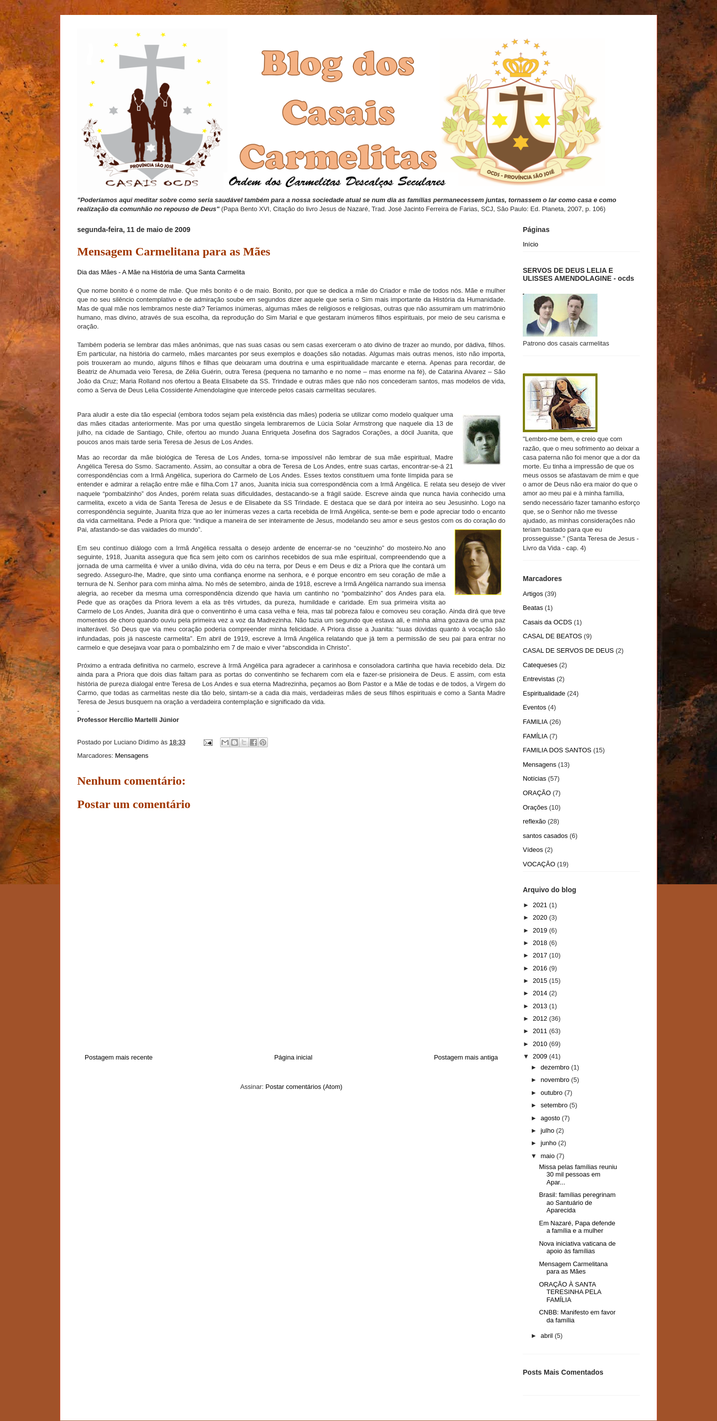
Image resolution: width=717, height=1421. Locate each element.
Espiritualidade (544, 693)
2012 (541, 1018)
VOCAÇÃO (539, 864)
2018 (541, 943)
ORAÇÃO (537, 793)
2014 (541, 993)
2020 (541, 917)
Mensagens (131, 755)
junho (549, 1143)
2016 (541, 968)
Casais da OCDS (547, 622)
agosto (551, 1118)
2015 (541, 980)
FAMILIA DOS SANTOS (557, 750)
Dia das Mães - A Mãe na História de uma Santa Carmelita (161, 272)
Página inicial (293, 1057)
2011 (541, 1031)
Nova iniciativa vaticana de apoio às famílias (577, 1247)
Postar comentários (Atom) (304, 1086)
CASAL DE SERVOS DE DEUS (568, 650)
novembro (556, 1079)
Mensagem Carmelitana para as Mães (573, 1268)
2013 (541, 1006)
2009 (541, 1056)
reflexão (534, 821)
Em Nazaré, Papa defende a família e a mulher (577, 1227)
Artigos (533, 593)
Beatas (533, 607)
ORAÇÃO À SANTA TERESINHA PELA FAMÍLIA (570, 1292)
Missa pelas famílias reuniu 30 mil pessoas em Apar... (578, 1174)
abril (548, 1335)
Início (530, 244)
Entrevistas (539, 679)
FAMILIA (535, 721)
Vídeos (533, 849)
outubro (553, 1092)
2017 (541, 955)
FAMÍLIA (535, 736)
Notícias (534, 778)
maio (549, 1156)
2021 (541, 905)
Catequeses (540, 665)
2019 (541, 930)
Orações (535, 807)
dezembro (556, 1067)
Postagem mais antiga (466, 1057)
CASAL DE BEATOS (552, 636)
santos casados (545, 835)
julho (548, 1130)
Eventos (534, 707)
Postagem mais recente (119, 1057)
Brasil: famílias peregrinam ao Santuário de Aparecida (577, 1202)
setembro (555, 1105)
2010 (541, 1044)
